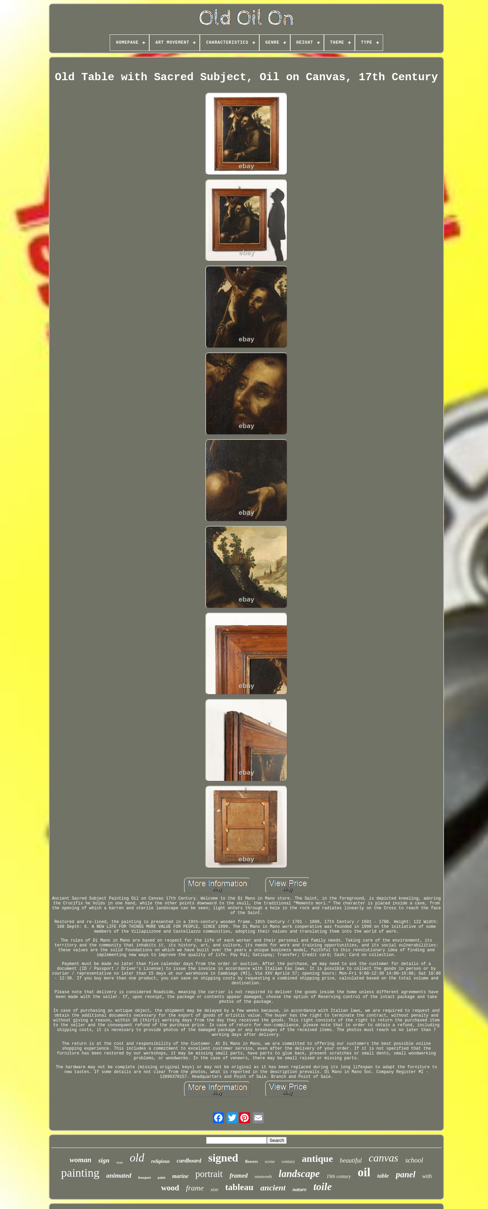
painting (80, 1172)
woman (80, 1160)
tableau (239, 1187)
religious (160, 1161)
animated (118, 1175)
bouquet (144, 1177)
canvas (383, 1158)
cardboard (189, 1160)
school (414, 1160)
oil (364, 1172)
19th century (339, 1176)
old (137, 1158)
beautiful (351, 1160)
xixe (214, 1189)
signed (223, 1158)
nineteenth (263, 1176)
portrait (209, 1174)
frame (195, 1188)
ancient (272, 1187)
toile (322, 1186)
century (288, 1161)
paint (161, 1177)
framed (238, 1175)
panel (405, 1174)
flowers (251, 1161)
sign (104, 1160)
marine (180, 1176)
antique (317, 1158)
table (383, 1176)
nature (299, 1189)
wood (170, 1188)
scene (270, 1161)
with (427, 1176)
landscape (299, 1173)
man (119, 1162)
